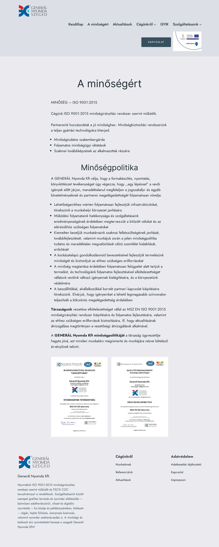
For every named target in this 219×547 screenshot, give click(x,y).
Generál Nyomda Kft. (34, 476)
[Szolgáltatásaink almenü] (200, 24)
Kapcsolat (156, 42)
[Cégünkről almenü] (155, 24)
